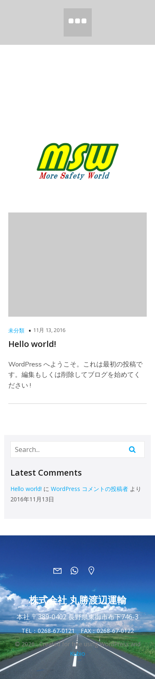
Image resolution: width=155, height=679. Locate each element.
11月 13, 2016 (49, 330)
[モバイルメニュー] (78, 22)
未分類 (16, 330)
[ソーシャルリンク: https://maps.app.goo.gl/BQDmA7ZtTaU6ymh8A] (94, 570)
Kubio (77, 653)
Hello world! (26, 489)
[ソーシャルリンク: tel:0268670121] (77, 570)
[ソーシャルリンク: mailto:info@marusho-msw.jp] (60, 570)
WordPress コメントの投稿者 (89, 489)
